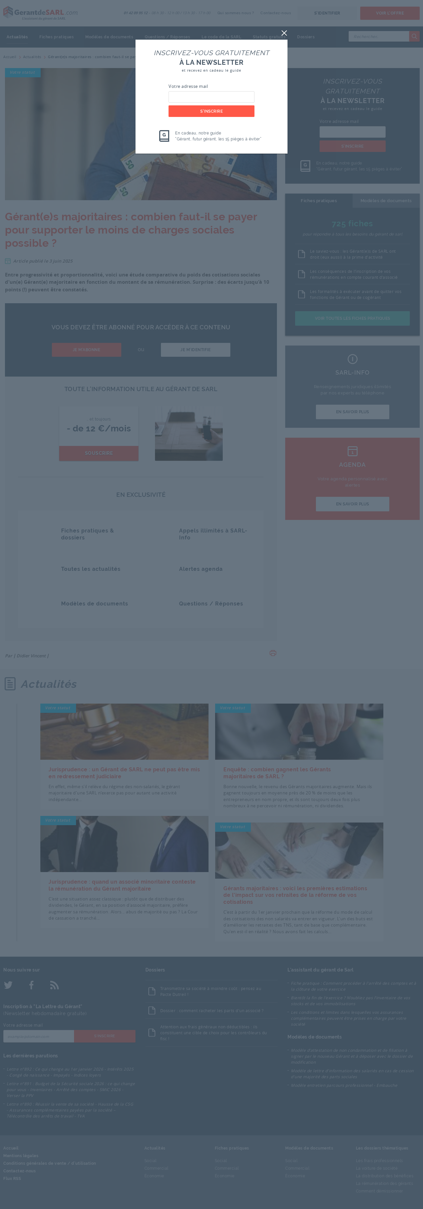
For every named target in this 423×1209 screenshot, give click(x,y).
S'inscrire (211, 111)
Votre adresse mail (188, 86)
